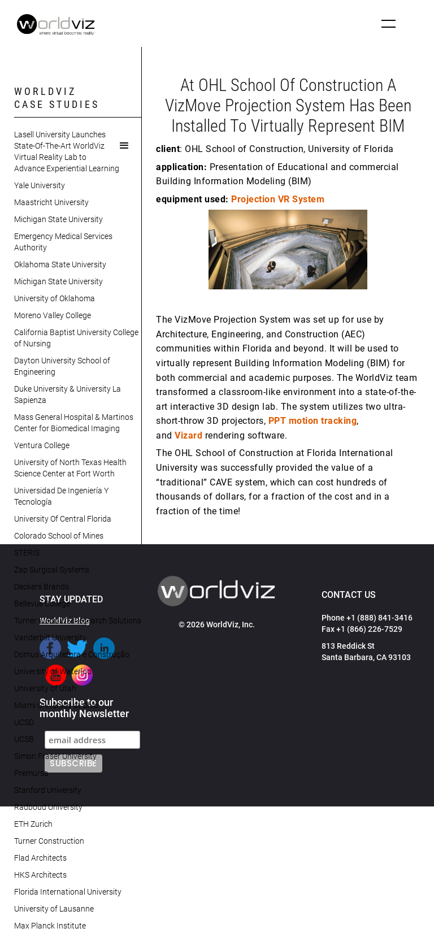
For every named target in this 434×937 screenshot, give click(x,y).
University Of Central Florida (62, 518)
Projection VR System (277, 199)
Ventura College (42, 445)
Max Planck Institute (50, 925)
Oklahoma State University (60, 264)
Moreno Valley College (52, 315)
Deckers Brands (41, 586)
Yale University (39, 185)
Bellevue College (42, 603)
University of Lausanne (54, 908)
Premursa (31, 773)
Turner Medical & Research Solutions (77, 620)
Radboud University (48, 807)
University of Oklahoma (54, 298)
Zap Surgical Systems (51, 569)
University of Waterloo (53, 671)
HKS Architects (40, 874)
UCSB (24, 739)
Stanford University (47, 790)
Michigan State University (58, 219)
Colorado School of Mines (58, 535)
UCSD (24, 722)
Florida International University (67, 891)
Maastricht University (51, 202)
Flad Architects (40, 857)
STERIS (27, 552)
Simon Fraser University (55, 756)
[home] (56, 25)
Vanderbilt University (50, 637)
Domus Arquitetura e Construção (71, 654)
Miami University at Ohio (56, 705)
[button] (388, 23)
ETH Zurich (33, 823)
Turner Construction (49, 840)
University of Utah (45, 688)
